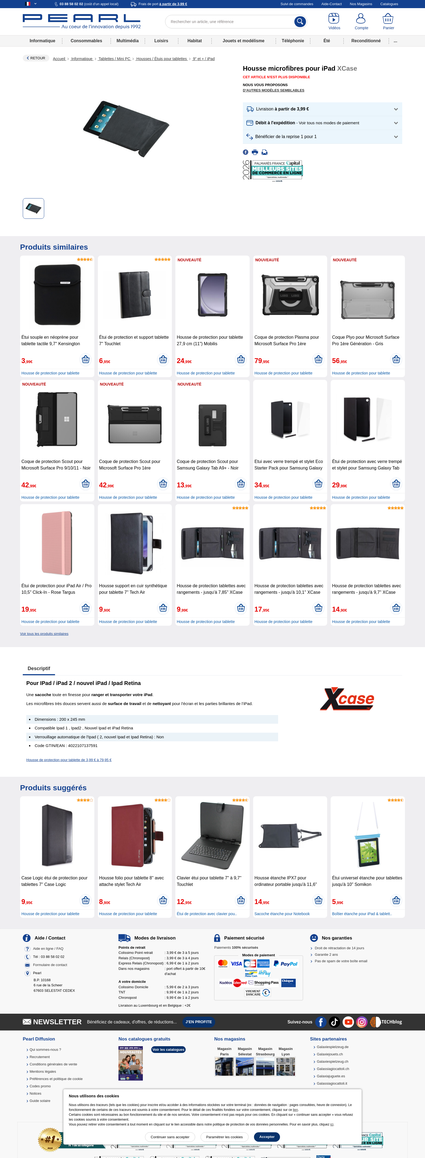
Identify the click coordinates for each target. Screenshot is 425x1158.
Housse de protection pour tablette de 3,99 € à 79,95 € (68, 760)
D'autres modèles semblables (273, 90)
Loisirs (161, 40)
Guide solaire (40, 1101)
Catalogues (389, 4)
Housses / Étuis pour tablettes (161, 59)
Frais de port (163, 4)
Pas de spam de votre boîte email (341, 961)
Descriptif (39, 668)
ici (331, 1124)
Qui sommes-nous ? (45, 1050)
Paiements (236, 947)
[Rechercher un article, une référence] (236, 21)
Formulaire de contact (50, 965)
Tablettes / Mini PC (114, 59)
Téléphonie (293, 40)
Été (326, 40)
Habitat (195, 40)
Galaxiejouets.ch (330, 1054)
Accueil (59, 59)
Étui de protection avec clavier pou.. (207, 914)
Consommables (86, 40)
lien (295, 1110)
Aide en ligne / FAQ (48, 949)
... (395, 40)
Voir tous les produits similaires (44, 634)
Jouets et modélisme (243, 40)
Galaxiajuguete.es (331, 1076)
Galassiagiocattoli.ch (333, 1069)
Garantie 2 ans (326, 955)
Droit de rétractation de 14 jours (339, 948)
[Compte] (361, 21)
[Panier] (388, 21)
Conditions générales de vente (53, 1064)
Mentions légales (43, 1071)
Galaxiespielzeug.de (333, 1047)
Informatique (42, 40)
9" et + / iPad (203, 59)
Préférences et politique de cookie (56, 1079)
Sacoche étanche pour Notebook (282, 914)
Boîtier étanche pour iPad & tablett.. (362, 914)
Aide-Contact (331, 4)
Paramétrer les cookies (224, 1137)
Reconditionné (366, 40)
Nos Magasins (361, 4)
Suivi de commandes (297, 4)
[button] (322, 109)
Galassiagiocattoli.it (332, 1083)
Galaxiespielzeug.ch (332, 1061)
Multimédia (128, 40)
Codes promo (40, 1086)
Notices (35, 1093)
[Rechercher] (300, 21)
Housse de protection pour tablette (50, 373)
